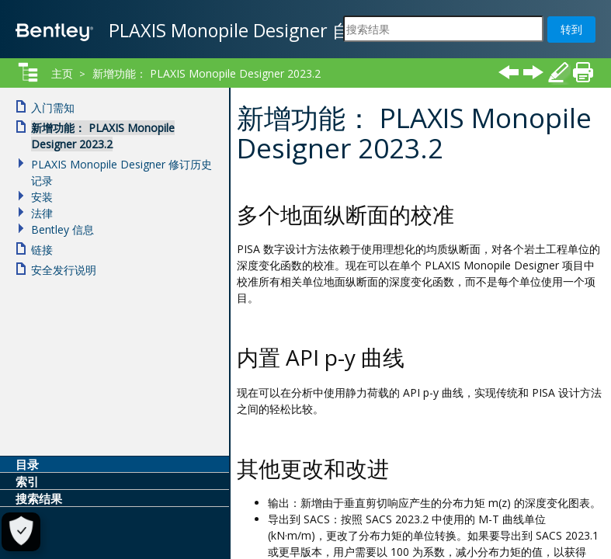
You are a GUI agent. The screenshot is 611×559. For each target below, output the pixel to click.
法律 (42, 213)
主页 (62, 73)
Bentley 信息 (62, 229)
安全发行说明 (63, 269)
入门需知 (53, 107)
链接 (42, 249)
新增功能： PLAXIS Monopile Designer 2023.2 (206, 73)
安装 (42, 196)
